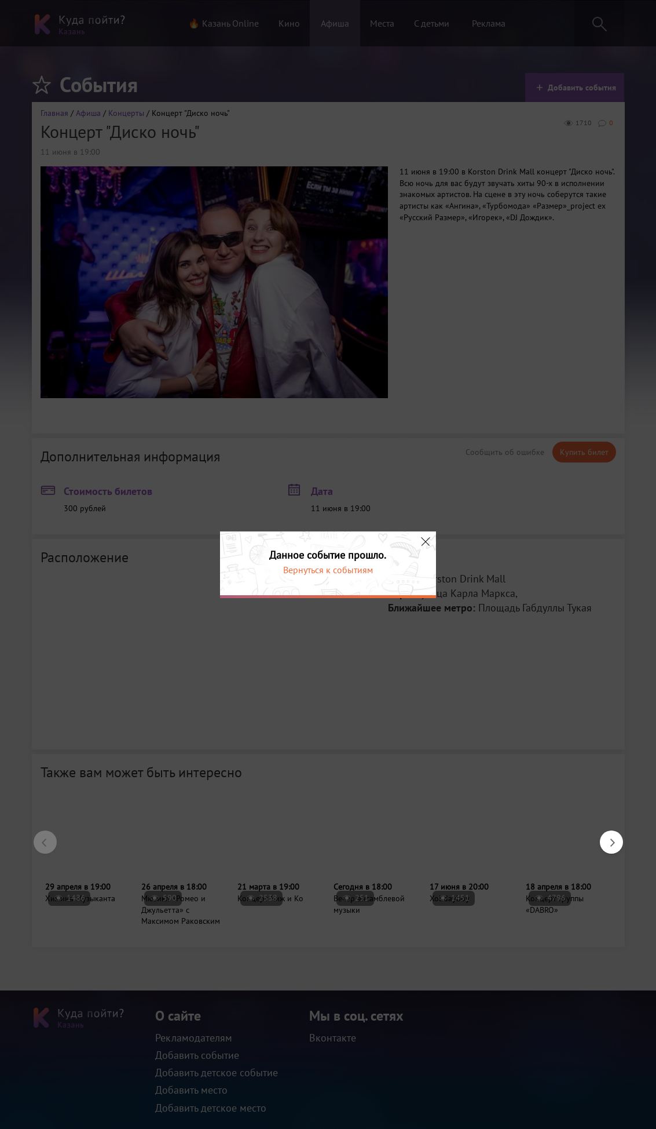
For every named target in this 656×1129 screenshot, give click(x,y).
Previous (39, 836)
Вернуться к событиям (328, 570)
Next (605, 836)
